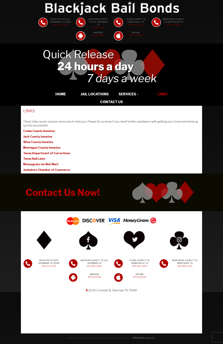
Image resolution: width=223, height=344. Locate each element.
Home (60, 94)
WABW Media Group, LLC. (144, 338)
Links (162, 94)
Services (128, 94)
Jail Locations (95, 94)
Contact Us (111, 102)
